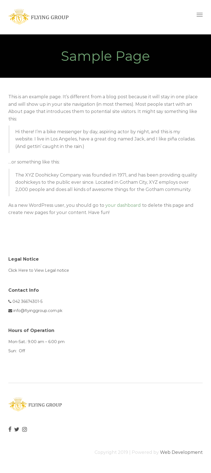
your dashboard (123, 205)
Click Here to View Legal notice (38, 270)
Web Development (181, 452)
